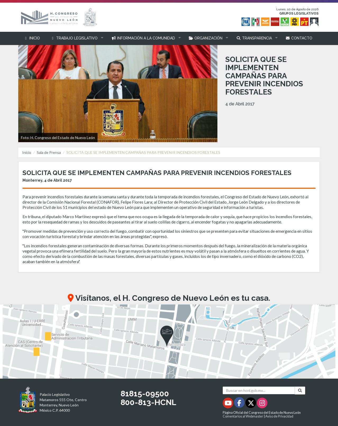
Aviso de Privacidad (279, 416)
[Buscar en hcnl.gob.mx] (259, 390)
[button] (75, 38)
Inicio (26, 152)
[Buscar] (300, 390)
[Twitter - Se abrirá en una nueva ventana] (251, 404)
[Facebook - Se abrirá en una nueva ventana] (239, 404)
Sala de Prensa (49, 152)
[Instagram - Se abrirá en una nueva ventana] (262, 404)
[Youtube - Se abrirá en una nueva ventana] (228, 404)
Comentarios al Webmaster (243, 416)
